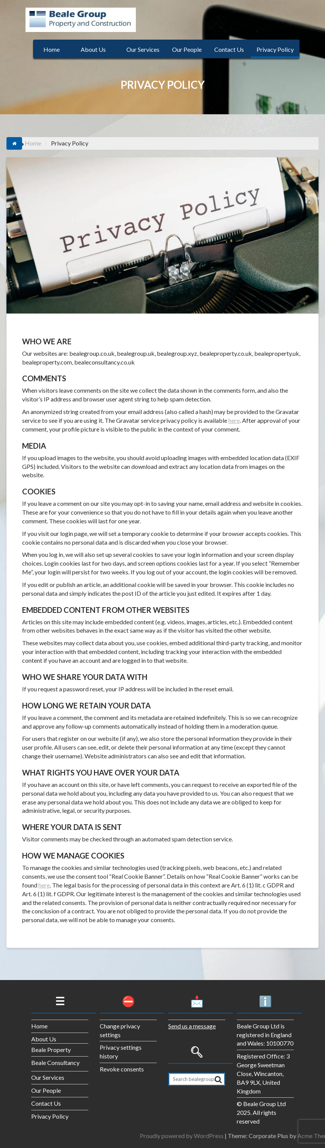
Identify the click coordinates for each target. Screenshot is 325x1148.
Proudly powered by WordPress (269, 1135)
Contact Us (229, 49)
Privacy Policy (275, 49)
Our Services (142, 49)
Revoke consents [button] (122, 1069)
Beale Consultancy (55, 1062)
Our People (187, 49)
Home (51, 49)
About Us (93, 49)
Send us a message (192, 1026)
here (234, 420)
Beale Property (51, 1049)
